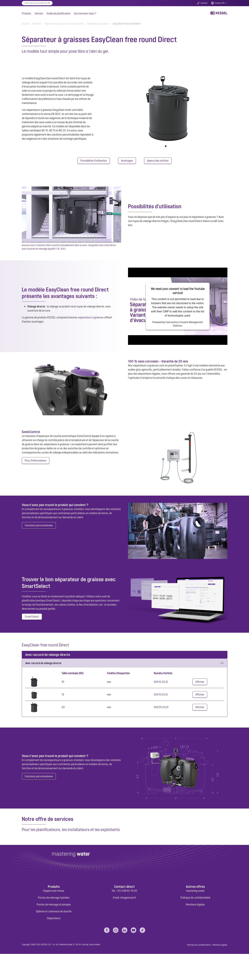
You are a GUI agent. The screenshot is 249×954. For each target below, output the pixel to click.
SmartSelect (32, 616)
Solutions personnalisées (39, 525)
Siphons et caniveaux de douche (53, 911)
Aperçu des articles (158, 160)
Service (39, 13)
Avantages (127, 160)
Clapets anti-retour (53, 890)
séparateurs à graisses (91, 317)
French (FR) (220, 3)
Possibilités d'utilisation (93, 160)
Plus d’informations (35, 460)
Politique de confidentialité (195, 897)
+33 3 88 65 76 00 (126, 890)
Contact (204, 3)
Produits (26, 13)
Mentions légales (195, 904)
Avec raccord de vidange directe (43, 663)
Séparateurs (54, 918)
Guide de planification (58, 13)
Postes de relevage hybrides (54, 897)
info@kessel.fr (128, 897)
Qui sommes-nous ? (85, 13)
